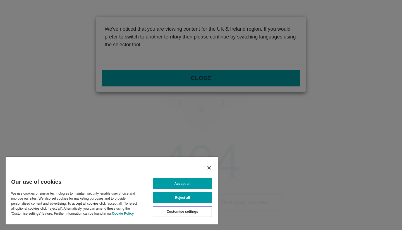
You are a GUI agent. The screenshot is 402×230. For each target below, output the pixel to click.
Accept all (182, 184)
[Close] (209, 168)
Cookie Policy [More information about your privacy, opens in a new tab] (123, 214)
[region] (112, 190)
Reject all (182, 198)
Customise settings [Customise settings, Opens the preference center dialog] (182, 212)
